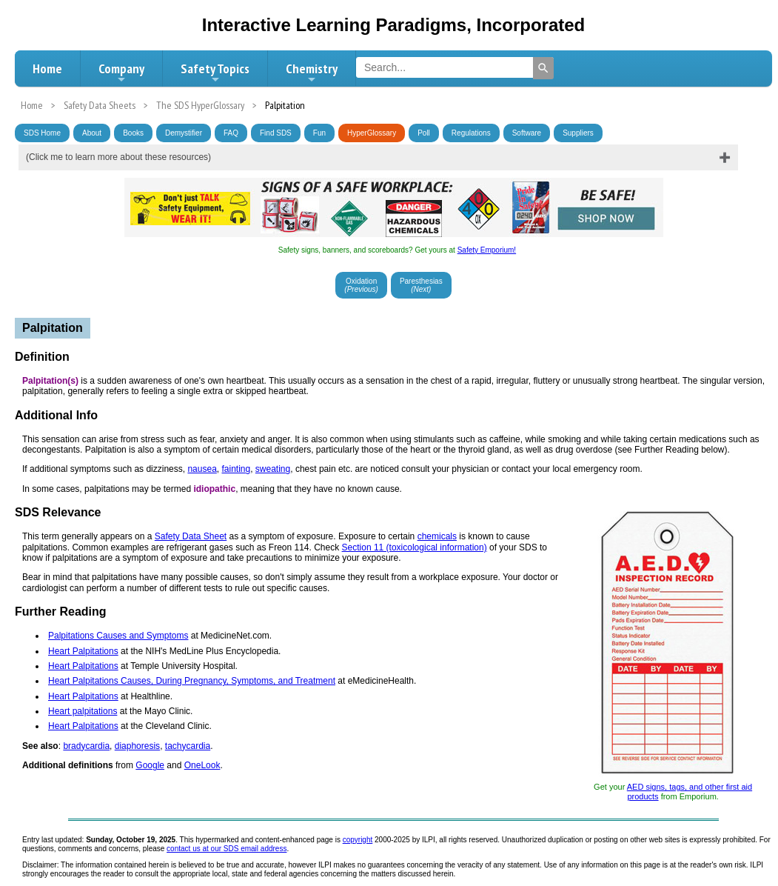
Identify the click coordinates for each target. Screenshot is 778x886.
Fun (319, 133)
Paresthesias (421, 285)
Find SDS (276, 133)
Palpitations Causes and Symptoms (118, 635)
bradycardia (86, 746)
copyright (358, 840)
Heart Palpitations (83, 651)
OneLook (202, 765)
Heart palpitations (82, 711)
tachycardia (187, 746)
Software (526, 133)
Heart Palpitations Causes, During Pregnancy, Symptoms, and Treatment (191, 681)
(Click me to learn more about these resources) (118, 157)
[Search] (543, 68)
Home (47, 68)
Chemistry (312, 72)
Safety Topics (215, 72)
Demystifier (183, 133)
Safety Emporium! (486, 250)
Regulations (471, 133)
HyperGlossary (371, 133)
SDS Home (42, 133)
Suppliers (578, 133)
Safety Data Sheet (191, 536)
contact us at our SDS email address (226, 849)
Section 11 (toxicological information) (414, 547)
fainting (235, 469)
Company (121, 72)
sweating (272, 469)
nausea (201, 469)
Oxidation (361, 285)
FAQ (231, 133)
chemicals (437, 536)
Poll (423, 133)
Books (133, 133)
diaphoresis (137, 746)
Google (149, 765)
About (91, 133)
